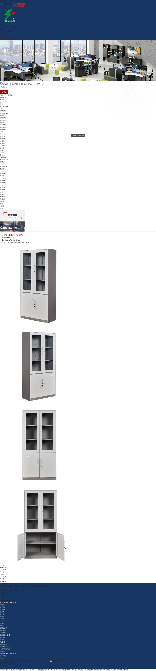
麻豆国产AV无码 (34, 670)
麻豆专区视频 (10, 670)
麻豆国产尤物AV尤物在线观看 (93, 670)
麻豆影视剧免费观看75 (21, 670)
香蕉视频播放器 (123, 670)
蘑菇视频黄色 (79, 670)
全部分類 (3, 157)
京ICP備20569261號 (6, 663)
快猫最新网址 (70, 670)
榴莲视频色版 (43, 670)
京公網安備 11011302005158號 (62, 660)
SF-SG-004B (3, 570)
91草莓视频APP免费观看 (110, 670)
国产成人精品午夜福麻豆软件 (57, 670)
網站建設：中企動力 (33, 660)
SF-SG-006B (3, 567)
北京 (41, 660)
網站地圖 (3, 670)
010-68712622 (10, 237)
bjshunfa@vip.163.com (13, 240)
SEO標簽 (46, 660)
